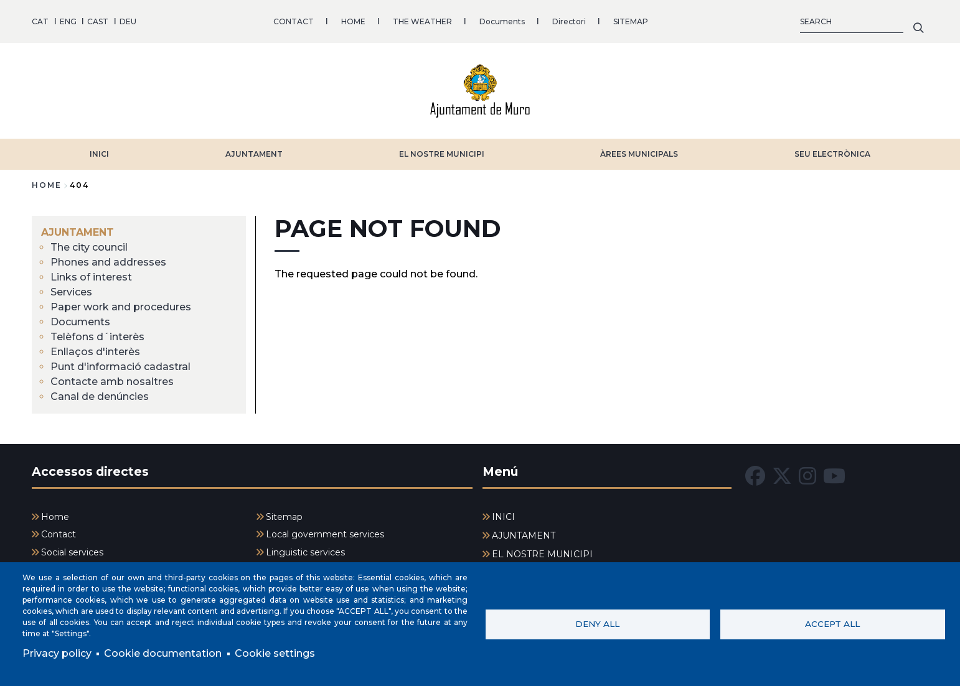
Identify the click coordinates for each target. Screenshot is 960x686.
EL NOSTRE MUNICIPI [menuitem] (542, 554)
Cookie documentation (163, 653)
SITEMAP (630, 21)
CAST (97, 21)
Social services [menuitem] (72, 552)
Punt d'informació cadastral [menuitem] (120, 367)
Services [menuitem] (71, 292)
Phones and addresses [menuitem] (108, 262)
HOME (353, 21)
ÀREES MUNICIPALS (639, 154)
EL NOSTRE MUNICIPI (441, 154)
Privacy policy (57, 653)
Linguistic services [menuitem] (305, 552)
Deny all (597, 624)
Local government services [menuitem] (325, 534)
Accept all (832, 624)
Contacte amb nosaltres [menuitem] (112, 381)
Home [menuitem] (55, 516)
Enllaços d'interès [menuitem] (95, 352)
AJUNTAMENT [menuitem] (77, 232)
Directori (569, 21)
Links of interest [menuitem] (91, 277)
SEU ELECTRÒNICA (832, 154)
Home (47, 185)
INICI (99, 154)
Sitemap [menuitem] (284, 516)
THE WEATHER (422, 21)
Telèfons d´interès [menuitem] (97, 337)
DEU (128, 21)
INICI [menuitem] (503, 516)
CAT (40, 21)
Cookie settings (275, 653)
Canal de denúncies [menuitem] (99, 396)
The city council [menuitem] (89, 247)
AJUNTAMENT (254, 154)
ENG (68, 21)
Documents (502, 21)
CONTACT (293, 21)
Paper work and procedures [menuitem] (120, 307)
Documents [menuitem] (80, 322)
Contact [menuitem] (58, 534)
